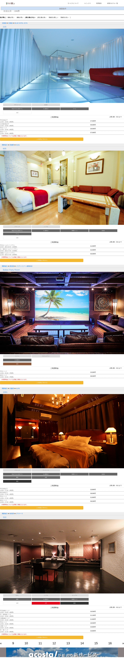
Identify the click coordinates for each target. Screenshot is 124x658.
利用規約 (99, 3)
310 (4, 518)
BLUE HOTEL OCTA (21, 23)
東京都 (12, 266)
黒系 (17, 481)
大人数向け (46, 108)
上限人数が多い (41, 17)
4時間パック (75, 230)
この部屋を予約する (42, 139)
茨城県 (12, 145)
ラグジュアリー (46, 356)
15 (96, 644)
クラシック (17, 226)
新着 (17, 599)
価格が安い (11, 17)
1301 (5, 392)
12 (54, 644)
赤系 (46, 603)
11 (40, 644)
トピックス (87, 3)
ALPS (18, 389)
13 (68, 644)
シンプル (46, 226)
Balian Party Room (11, 270)
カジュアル (74, 596)
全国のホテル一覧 (112, 3)
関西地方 (4, 389)
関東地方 (4, 145)
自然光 (103, 230)
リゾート (17, 356)
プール (74, 108)
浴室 (46, 477)
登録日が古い (65, 17)
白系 (17, 112)
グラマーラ (19, 514)
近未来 (45, 104)
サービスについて (73, 3)
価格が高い (20, 17)
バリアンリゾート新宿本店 (24, 266)
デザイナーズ (17, 104)
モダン (17, 596)
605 (4, 149)
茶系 (17, 364)
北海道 (4, 23)
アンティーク (46, 470)
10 (26, 644)
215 (4, 27)
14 (82, 644)
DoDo (18, 145)
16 (110, 644)
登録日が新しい (53, 17)
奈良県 (12, 514)
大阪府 (12, 389)
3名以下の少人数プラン (17, 108)
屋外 (17, 477)
